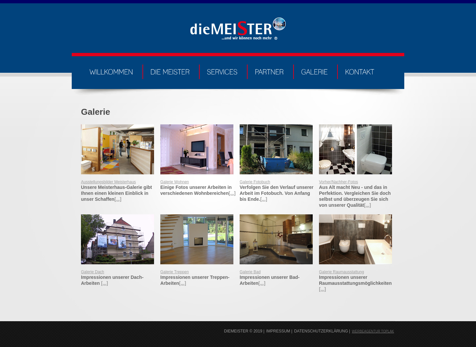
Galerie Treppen (174, 272)
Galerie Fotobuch (255, 182)
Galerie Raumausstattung (341, 272)
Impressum (278, 331)
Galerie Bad (250, 272)
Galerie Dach (92, 272)
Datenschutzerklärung (321, 331)
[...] (117, 199)
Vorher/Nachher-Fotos (338, 182)
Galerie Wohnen (174, 182)
